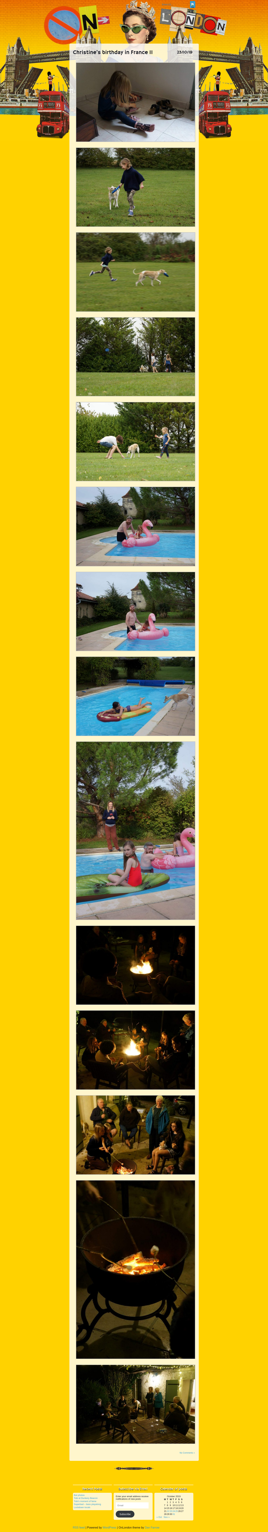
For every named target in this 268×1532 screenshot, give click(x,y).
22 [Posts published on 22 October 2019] (168, 1511)
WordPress (109, 1527)
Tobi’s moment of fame (85, 1501)
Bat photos (79, 1495)
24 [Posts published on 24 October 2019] (174, 1511)
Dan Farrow (152, 1527)
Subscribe (125, 1514)
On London (134, 19)
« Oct (159, 1517)
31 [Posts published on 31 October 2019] (174, 1514)
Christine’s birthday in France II (113, 52)
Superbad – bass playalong (87, 1504)
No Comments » (187, 1453)
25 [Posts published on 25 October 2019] (176, 1511)
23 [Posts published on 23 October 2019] (171, 1511)
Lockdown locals (82, 1507)
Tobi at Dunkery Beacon (86, 1498)
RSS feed (79, 1527)
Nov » (167, 1517)
